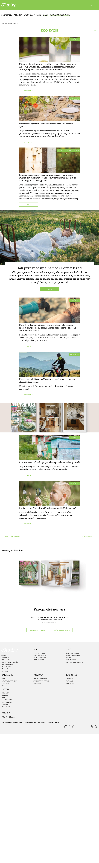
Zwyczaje (69, 681)
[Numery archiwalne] (49, 578)
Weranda (18, 15)
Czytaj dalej (28, 91)
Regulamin (5, 660)
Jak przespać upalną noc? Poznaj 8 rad (49, 268)
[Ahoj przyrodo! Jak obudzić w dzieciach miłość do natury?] (49, 493)
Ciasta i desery (6, 702)
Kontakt (4, 671)
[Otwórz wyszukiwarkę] (91, 5)
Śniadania (5, 693)
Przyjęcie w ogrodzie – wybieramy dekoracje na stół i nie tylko (47, 125)
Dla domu (5, 683)
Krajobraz (37, 683)
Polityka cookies (7, 664)
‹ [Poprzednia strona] (11, 536)
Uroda (3, 679)
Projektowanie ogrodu (74, 662)
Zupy (3, 697)
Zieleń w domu (71, 660)
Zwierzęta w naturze (41, 681)
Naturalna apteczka (9, 681)
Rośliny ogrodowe (73, 655)
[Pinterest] (73, 726)
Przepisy (5, 713)
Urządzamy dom (39, 657)
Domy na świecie (39, 655)
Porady (68, 657)
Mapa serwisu (6, 666)
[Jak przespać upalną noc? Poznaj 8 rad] (49, 237)
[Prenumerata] (92, 726)
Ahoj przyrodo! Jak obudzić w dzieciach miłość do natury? (47, 508)
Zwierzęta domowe (40, 679)
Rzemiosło (69, 679)
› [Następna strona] (87, 536)
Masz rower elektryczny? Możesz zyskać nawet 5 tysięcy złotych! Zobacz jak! (47, 380)
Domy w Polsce (39, 653)
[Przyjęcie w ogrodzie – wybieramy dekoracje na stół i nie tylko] (49, 108)
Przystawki (5, 695)
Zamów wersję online (37, 630)
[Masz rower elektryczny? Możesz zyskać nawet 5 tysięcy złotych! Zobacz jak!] (49, 364)
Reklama (4, 669)
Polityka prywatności (9, 662)
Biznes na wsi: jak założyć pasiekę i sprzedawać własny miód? (49, 462)
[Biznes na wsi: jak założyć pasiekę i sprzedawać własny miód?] (49, 447)
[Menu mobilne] (96, 4)
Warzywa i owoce (72, 653)
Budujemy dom (38, 660)
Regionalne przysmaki (68, 150)
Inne (3, 709)
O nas (3, 655)
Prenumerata (8, 717)
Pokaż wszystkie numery (61, 630)
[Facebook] (69, 726)
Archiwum (5, 657)
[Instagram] (65, 726)
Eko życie (74, 39)
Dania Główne (6, 700)
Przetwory (5, 706)
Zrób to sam (70, 683)
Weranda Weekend (32, 15)
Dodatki (4, 704)
